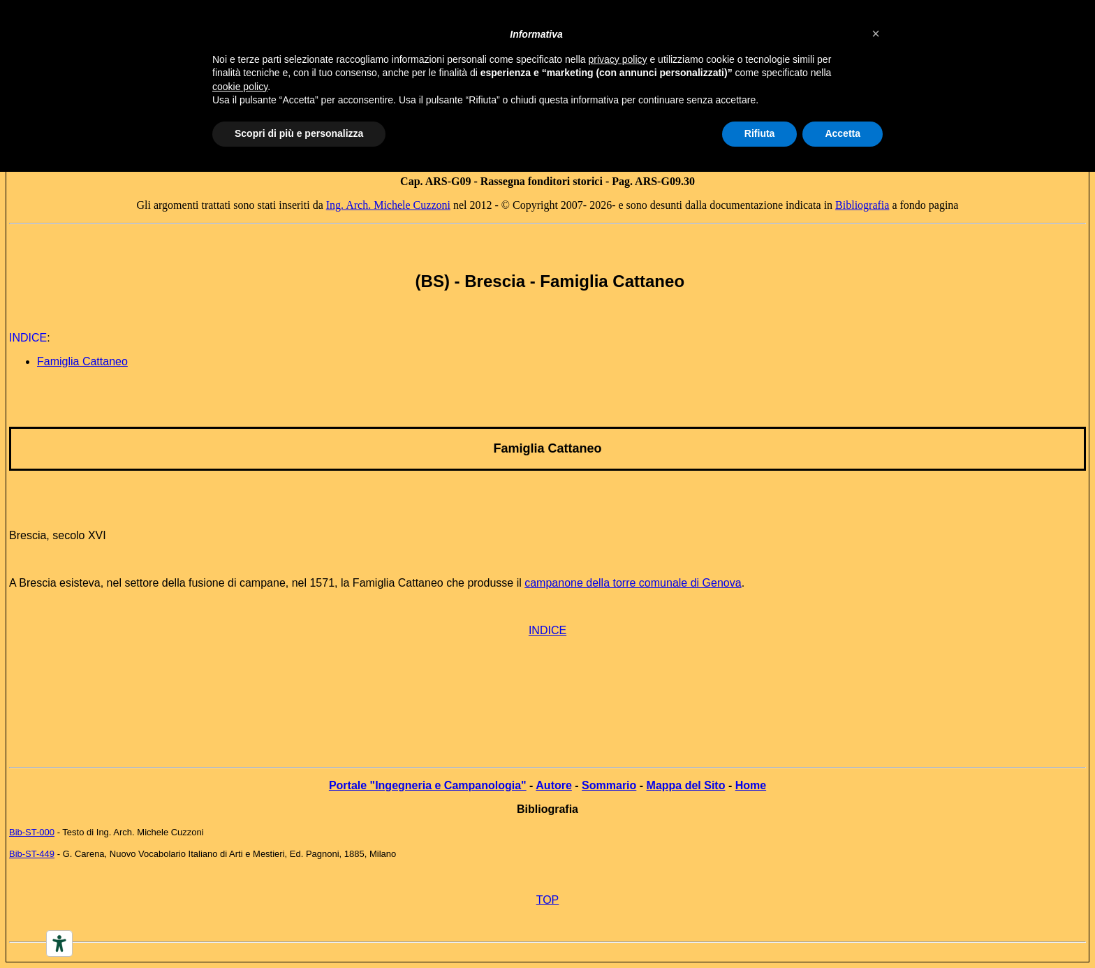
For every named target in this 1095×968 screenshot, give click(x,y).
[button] (876, 33)
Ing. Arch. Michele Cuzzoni (388, 205)
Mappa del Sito (686, 785)
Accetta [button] (842, 133)
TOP (547, 900)
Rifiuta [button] (759, 133)
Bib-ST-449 (31, 854)
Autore (554, 785)
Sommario (609, 785)
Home (750, 785)
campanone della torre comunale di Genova (632, 583)
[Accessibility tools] (59, 943)
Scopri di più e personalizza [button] (299, 133)
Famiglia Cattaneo (82, 361)
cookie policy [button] (239, 86)
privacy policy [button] (618, 59)
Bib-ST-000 (31, 832)
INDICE (547, 630)
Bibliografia (862, 205)
